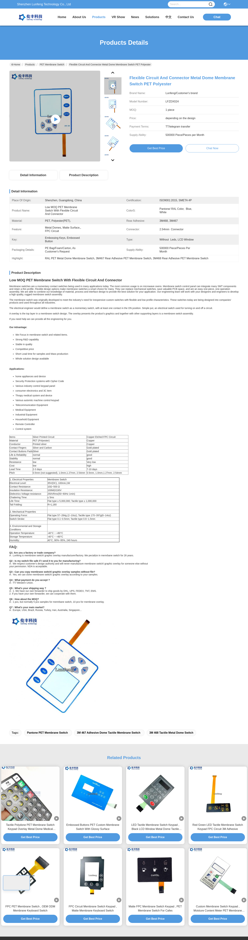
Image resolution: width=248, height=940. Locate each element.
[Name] (211, 4)
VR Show (118, 17)
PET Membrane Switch (52, 64)
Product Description (83, 175)
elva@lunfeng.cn (24, 868)
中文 (168, 17)
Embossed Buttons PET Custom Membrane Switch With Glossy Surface (92, 715)
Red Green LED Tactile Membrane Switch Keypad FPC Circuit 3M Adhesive (218, 715)
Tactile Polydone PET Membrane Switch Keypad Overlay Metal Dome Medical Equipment (30, 716)
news (135, 17)
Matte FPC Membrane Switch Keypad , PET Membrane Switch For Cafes (155, 797)
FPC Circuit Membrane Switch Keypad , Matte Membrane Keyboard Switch (93, 797)
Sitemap (30, 916)
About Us (121, 846)
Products (30, 64)
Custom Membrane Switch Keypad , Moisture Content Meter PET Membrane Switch (218, 797)
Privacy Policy (16, 916)
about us (79, 17)
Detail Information (33, 175)
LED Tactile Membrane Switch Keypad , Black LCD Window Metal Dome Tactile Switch (155, 716)
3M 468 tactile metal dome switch (171, 621)
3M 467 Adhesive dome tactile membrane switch (108, 621)
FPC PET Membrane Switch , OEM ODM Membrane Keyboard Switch (30, 797)
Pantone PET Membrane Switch (47, 621)
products (98, 17)
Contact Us (122, 873)
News (119, 859)
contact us (186, 17)
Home (62, 17)
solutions (152, 17)
